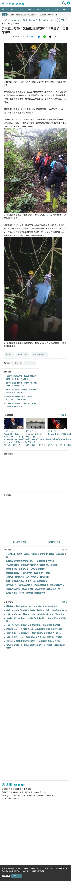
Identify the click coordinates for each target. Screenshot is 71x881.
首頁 (3, 24)
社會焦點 (16, 24)
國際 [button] (30, 9)
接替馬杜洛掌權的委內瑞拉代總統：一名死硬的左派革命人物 (33, 14)
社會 (9, 24)
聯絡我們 (5, 792)
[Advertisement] (20, 676)
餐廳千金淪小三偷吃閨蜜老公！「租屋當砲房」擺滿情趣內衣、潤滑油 (34, 633)
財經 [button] (21, 9)
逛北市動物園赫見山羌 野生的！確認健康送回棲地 (26, 580)
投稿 (21, 792)
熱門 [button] (4, 9)
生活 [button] (39, 9)
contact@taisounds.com (11, 798)
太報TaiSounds (13, 3)
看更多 (63, 415)
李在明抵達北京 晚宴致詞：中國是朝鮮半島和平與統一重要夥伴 (32, 564)
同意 (14, 876)
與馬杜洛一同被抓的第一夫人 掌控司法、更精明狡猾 (27, 576)
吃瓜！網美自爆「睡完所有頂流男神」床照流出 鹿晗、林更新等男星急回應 (36, 610)
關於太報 (28, 792)
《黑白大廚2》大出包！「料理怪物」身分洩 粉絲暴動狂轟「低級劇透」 (35, 637)
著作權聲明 (6, 789)
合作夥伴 (14, 792)
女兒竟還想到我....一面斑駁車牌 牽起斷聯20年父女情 (29, 572)
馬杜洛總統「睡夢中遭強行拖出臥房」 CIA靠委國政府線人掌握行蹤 (33, 641)
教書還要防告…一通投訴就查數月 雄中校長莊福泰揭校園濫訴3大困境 (34, 629)
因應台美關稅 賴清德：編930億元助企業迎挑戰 (25, 592)
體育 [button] (65, 9)
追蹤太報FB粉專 (54, 542)
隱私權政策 (17, 789)
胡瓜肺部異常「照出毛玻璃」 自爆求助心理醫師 (25, 568)
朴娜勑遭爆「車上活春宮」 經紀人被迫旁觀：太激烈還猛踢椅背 (31, 606)
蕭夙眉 (31, 36)
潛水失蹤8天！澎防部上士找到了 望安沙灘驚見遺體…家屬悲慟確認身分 (35, 584)
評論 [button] (56, 9)
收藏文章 (17, 363)
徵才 (45, 792)
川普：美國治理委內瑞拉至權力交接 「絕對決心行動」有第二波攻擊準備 (35, 614)
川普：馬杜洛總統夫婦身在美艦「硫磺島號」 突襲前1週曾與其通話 (33, 625)
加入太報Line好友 (20, 542)
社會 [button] (48, 9)
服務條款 (27, 789)
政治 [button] (13, 9)
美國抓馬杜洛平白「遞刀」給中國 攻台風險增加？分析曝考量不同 (33, 588)
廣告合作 (37, 792)
